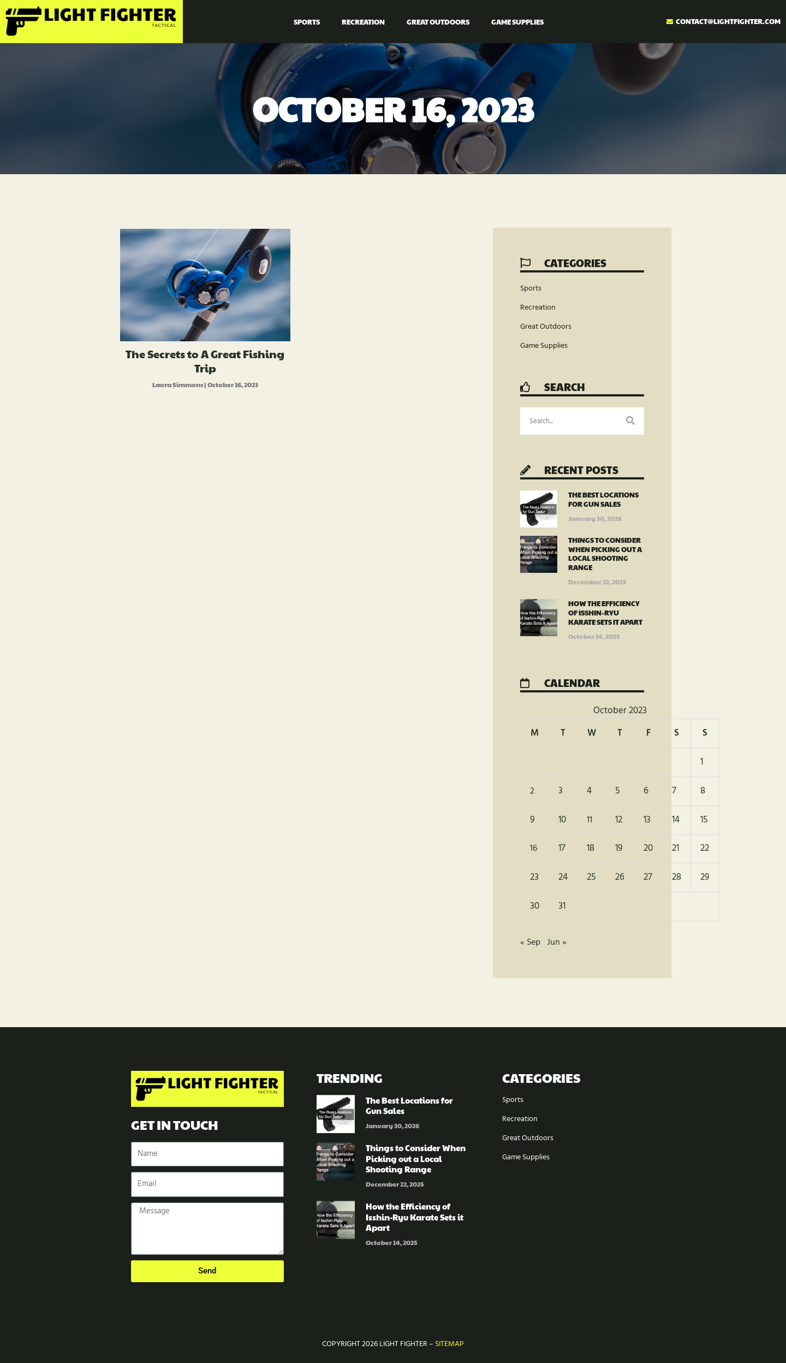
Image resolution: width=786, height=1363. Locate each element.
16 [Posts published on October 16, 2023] (534, 848)
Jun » (558, 942)
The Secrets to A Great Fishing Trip (205, 361)
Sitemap (449, 1344)
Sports (307, 22)
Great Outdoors (438, 22)
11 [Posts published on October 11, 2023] (589, 820)
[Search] (630, 421)
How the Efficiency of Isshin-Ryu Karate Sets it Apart (605, 612)
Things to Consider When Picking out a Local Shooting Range (605, 554)
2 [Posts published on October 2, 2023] (532, 791)
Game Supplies (517, 22)
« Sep (531, 942)
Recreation (363, 22)
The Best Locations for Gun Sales (603, 499)
